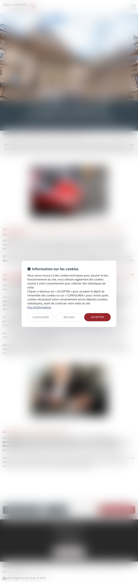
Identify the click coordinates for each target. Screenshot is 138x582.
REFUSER (69, 317)
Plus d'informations (39, 307)
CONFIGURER (40, 317)
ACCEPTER (97, 317)
